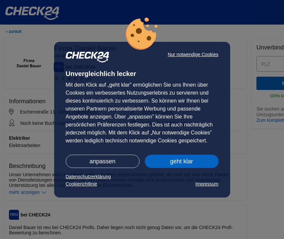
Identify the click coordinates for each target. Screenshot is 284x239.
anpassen (102, 161)
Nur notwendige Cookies (193, 54)
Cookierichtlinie (81, 184)
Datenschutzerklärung (88, 176)
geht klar (181, 161)
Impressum (206, 184)
